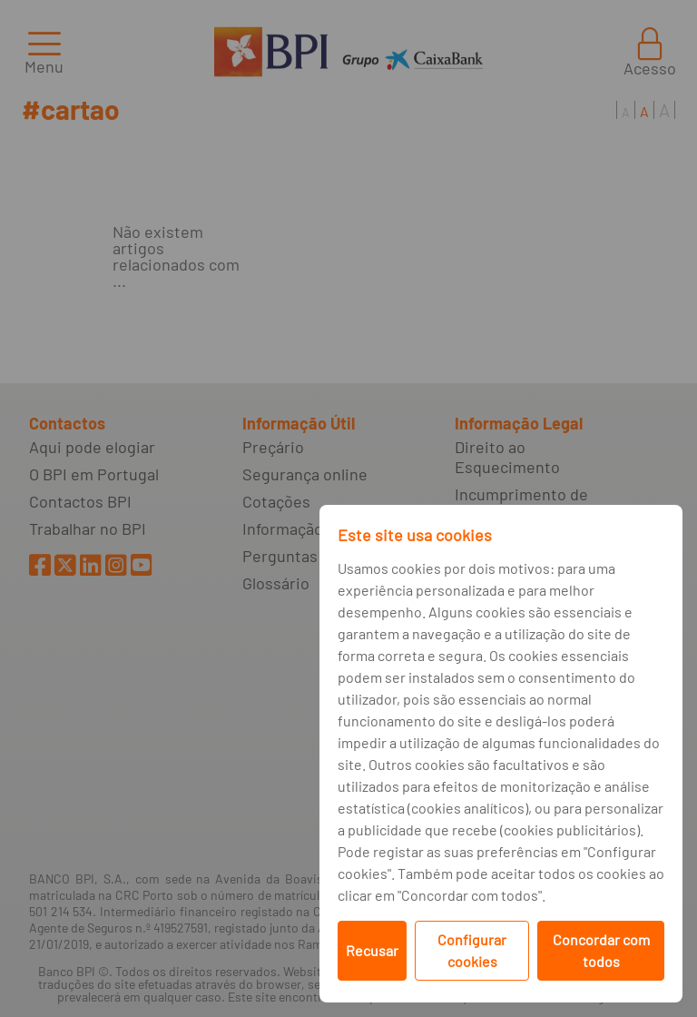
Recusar (372, 950)
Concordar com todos (601, 950)
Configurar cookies (471, 950)
